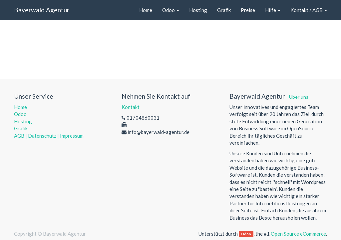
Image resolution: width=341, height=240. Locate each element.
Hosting (23, 121)
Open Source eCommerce (298, 234)
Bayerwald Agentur (41, 10)
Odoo (20, 114)
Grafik (21, 128)
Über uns (298, 97)
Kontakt (131, 107)
